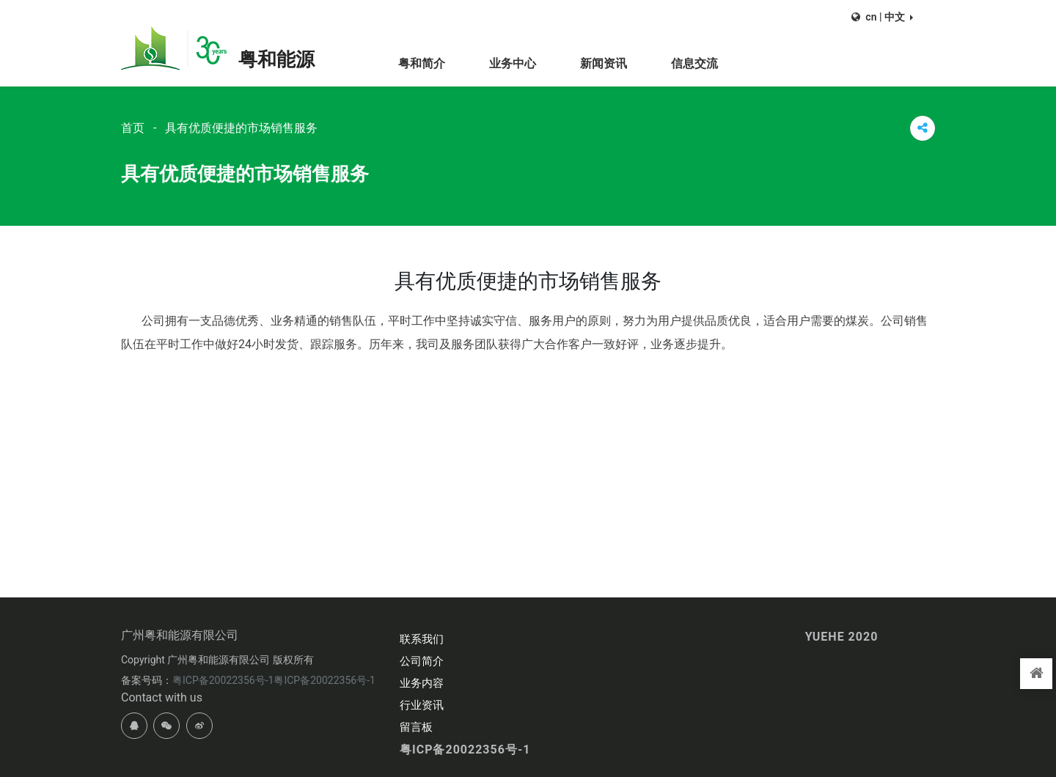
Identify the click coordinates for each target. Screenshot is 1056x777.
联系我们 (422, 639)
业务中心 (512, 63)
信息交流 (694, 63)
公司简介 (422, 661)
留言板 (416, 727)
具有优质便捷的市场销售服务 (241, 128)
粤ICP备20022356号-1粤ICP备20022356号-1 (273, 680)
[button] (882, 17)
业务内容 (422, 683)
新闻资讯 (603, 63)
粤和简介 (421, 63)
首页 (132, 128)
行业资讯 (422, 705)
